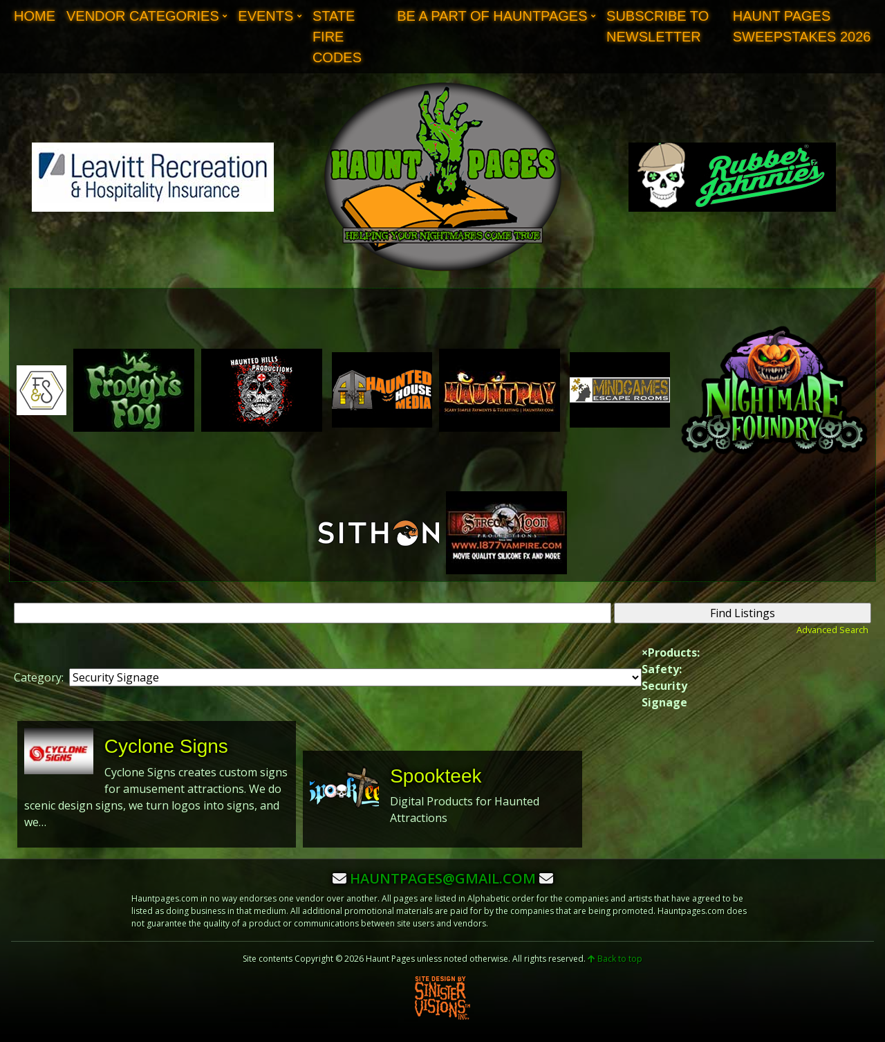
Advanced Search (832, 629)
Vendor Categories (142, 16)
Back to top (615, 959)
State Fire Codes (337, 36)
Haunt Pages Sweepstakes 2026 (802, 26)
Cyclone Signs (166, 746)
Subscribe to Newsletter (657, 26)
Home (34, 16)
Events (265, 16)
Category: (39, 677)
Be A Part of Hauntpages (492, 16)
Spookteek (435, 776)
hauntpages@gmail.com (443, 878)
